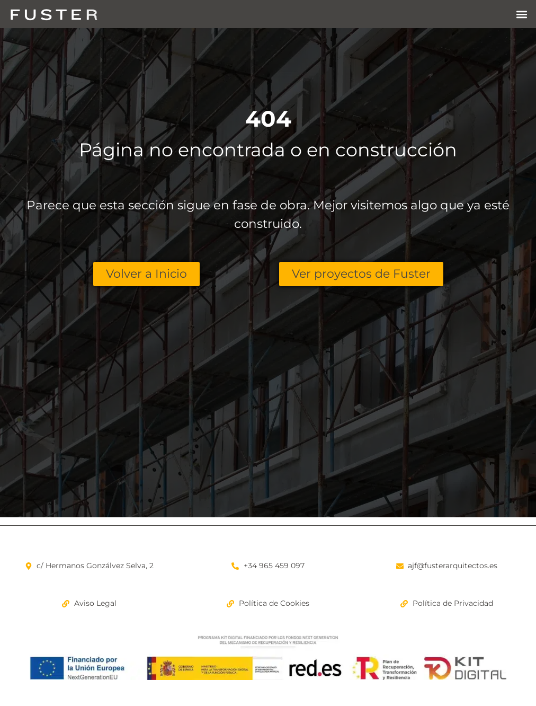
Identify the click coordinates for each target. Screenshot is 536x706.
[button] (522, 14)
